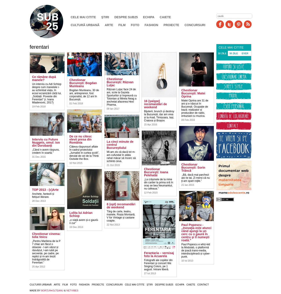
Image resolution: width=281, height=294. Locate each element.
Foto (135, 25)
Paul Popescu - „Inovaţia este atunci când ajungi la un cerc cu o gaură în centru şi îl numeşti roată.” (196, 232)
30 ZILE (233, 53)
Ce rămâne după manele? (44, 78)
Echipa (149, 17)
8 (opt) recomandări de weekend (121, 205)
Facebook (220, 24)
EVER (245, 53)
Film (122, 25)
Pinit (238, 24)
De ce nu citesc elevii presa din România (80, 139)
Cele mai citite (83, 17)
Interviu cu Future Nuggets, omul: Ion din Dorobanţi (46, 142)
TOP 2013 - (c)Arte (45, 189)
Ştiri (105, 17)
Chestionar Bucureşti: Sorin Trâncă (193, 167)
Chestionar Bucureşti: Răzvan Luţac (120, 82)
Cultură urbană (85, 25)
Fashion (151, 25)
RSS (248, 24)
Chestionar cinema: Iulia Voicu (46, 235)
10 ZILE (222, 53)
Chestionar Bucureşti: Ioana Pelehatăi (156, 172)
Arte (109, 25)
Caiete (165, 17)
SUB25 (52, 21)
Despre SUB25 (126, 17)
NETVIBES (72, 290)
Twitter (229, 24)
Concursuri (194, 25)
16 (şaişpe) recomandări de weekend (155, 104)
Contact (203, 284)
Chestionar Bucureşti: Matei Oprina (193, 93)
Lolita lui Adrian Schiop (80, 214)
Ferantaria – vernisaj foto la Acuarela (159, 254)
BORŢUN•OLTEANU (52, 290)
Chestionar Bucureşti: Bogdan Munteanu (83, 83)
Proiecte (171, 25)
